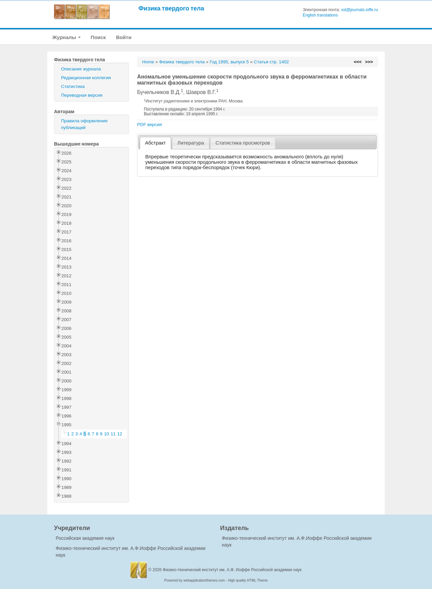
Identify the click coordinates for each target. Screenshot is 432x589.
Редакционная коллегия (86, 77)
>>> (369, 61)
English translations (320, 15)
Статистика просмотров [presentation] (243, 143)
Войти (124, 37)
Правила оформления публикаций (84, 124)
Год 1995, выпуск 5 (229, 61)
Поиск (98, 37)
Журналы (66, 37)
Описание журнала (81, 68)
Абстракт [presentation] (155, 143)
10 (106, 433)
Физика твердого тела (171, 8)
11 (113, 433)
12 (119, 433)
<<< (357, 61)
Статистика (73, 86)
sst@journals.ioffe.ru (359, 9)
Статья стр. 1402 (271, 61)
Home (148, 61)
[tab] (155, 143)
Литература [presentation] (191, 143)
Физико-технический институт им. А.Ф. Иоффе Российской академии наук (232, 569)
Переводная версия (81, 95)
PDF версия (149, 124)
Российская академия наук (85, 538)
